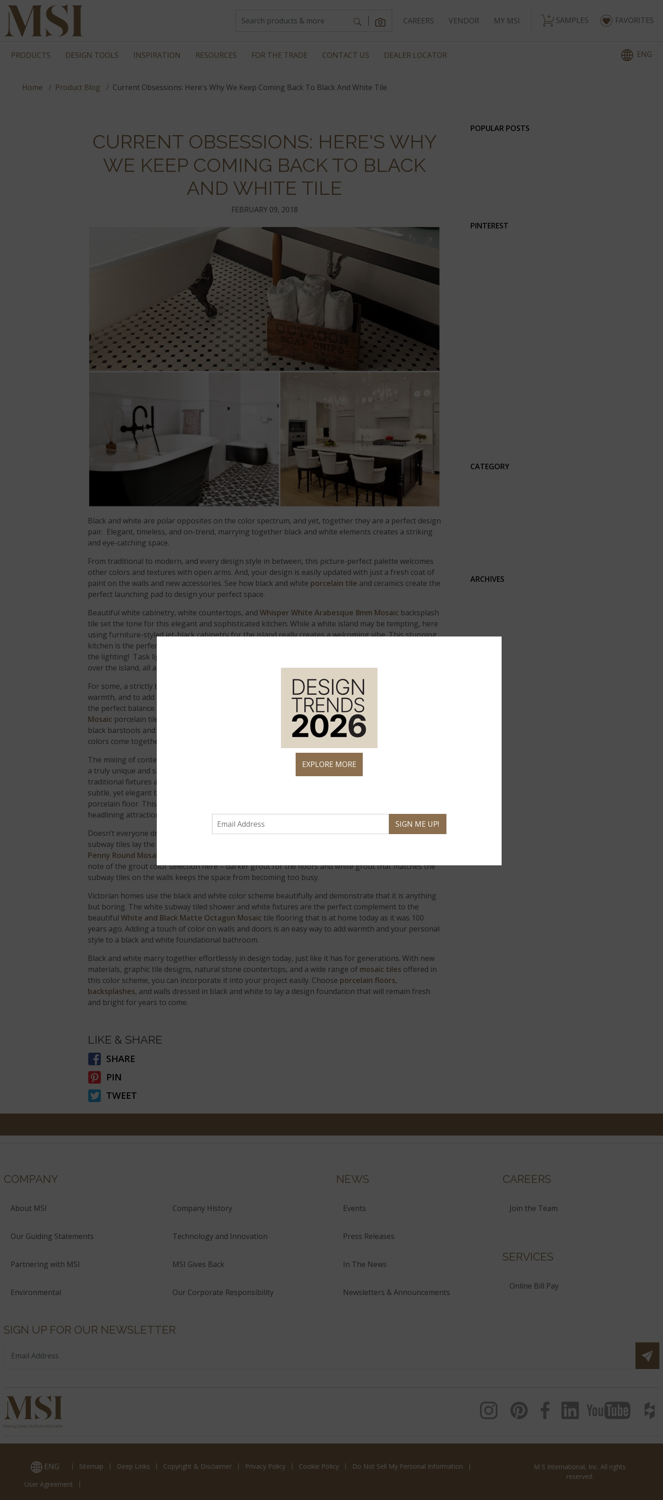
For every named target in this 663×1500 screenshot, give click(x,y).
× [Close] (490, 647)
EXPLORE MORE (329, 764)
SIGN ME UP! (417, 824)
